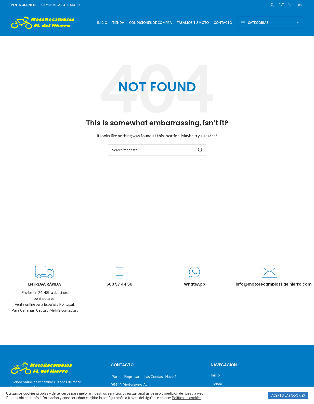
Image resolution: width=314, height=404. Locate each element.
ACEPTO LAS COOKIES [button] (288, 395)
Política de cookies (186, 398)
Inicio (215, 375)
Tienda (216, 384)
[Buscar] (157, 150)
